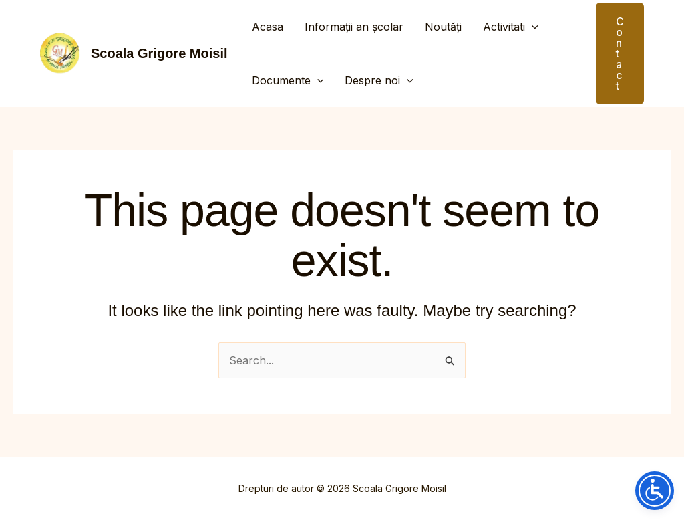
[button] (611, 53)
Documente (288, 80)
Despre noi (379, 80)
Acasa (267, 26)
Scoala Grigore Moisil (159, 53)
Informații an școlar (354, 26)
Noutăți (443, 26)
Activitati (510, 26)
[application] (531, 26)
